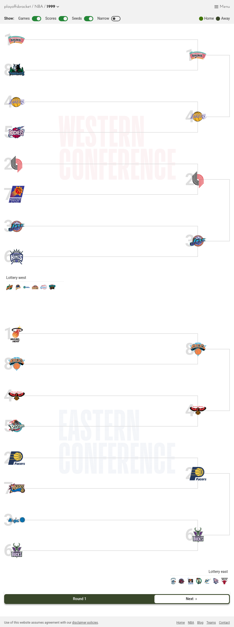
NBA (38, 7)
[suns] (16, 194)
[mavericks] (26, 288)
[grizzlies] (52, 288)
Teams (211, 618)
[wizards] (207, 582)
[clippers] (43, 288)
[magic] (16, 520)
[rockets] (16, 132)
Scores (56, 18)
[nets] (216, 582)
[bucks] (16, 550)
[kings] (16, 256)
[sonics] (9, 288)
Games (29, 18)
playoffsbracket (17, 7)
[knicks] (16, 364)
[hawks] (16, 396)
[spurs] (16, 40)
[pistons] (16, 426)
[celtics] (199, 582)
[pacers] (16, 458)
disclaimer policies (85, 618)
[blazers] (16, 164)
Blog (200, 618)
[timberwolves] (16, 70)
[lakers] (16, 102)
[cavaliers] (190, 582)
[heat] (16, 334)
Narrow (108, 18)
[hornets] (173, 582)
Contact (224, 618)
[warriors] (18, 288)
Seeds (82, 18)
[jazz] (16, 226)
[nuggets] (35, 288)
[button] (52, 6)
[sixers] (16, 488)
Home (180, 618)
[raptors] (182, 582)
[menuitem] (38, 6)
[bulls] (224, 582)
